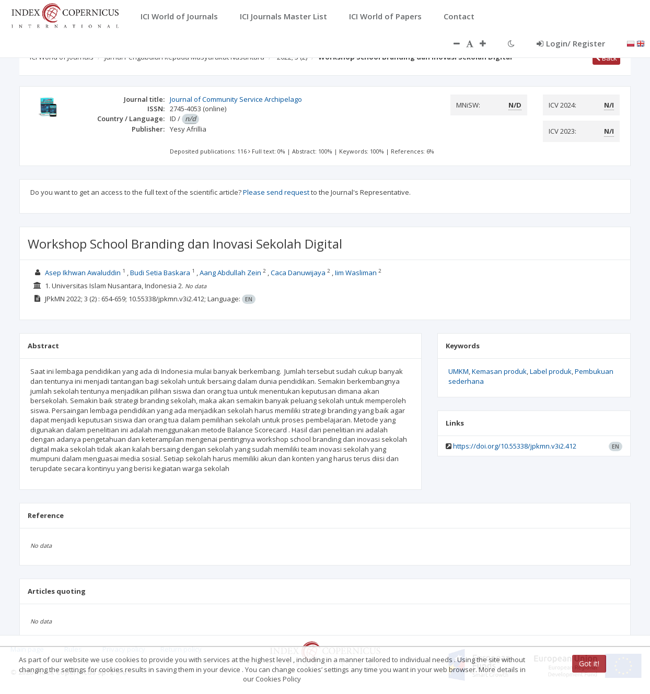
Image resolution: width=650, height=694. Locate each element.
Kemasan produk (499, 371)
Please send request (276, 192)
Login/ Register (571, 43)
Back (606, 58)
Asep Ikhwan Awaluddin (83, 272)
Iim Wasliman (356, 272)
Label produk (551, 371)
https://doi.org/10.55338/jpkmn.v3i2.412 (514, 446)
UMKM (458, 371)
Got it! (589, 663)
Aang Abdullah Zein (231, 272)
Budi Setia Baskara (161, 272)
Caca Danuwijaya (299, 272)
